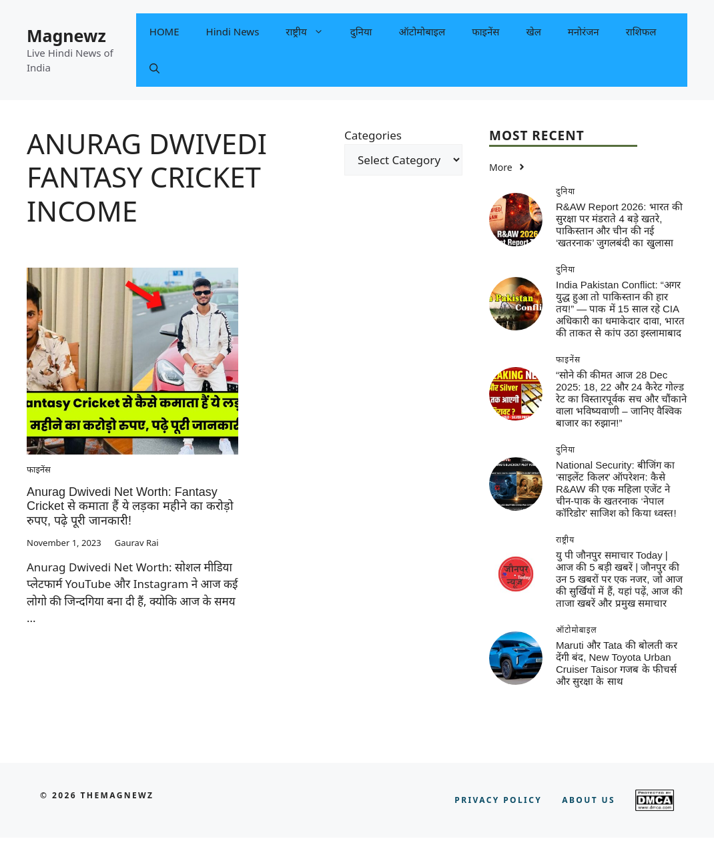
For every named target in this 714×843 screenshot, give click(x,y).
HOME (164, 31)
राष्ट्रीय (311, 31)
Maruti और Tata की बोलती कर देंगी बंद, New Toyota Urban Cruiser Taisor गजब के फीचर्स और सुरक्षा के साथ (616, 663)
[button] (154, 68)
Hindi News (233, 31)
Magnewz (66, 35)
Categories (373, 135)
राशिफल (641, 31)
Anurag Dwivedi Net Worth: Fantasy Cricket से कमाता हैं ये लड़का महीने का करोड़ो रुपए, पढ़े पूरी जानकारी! (130, 506)
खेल (533, 31)
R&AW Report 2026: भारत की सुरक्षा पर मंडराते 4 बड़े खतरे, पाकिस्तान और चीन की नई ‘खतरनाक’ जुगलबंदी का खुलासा (619, 224)
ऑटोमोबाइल (421, 31)
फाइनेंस (485, 31)
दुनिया (361, 31)
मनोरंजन (583, 31)
